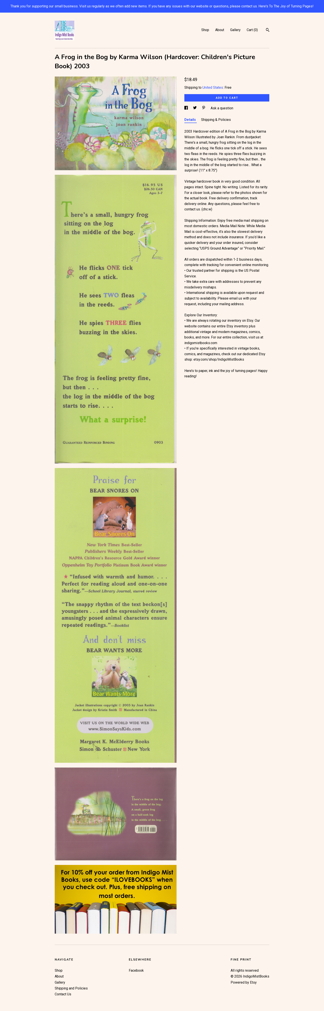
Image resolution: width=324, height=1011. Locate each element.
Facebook (136, 970)
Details (190, 120)
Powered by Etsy (244, 982)
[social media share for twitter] (195, 108)
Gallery (235, 30)
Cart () (252, 30)
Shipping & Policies (216, 120)
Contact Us (63, 994)
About (219, 30)
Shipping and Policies (71, 988)
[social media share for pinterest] (204, 108)
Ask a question (222, 108)
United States (212, 87)
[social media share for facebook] (186, 108)
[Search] (267, 30)
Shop (205, 30)
